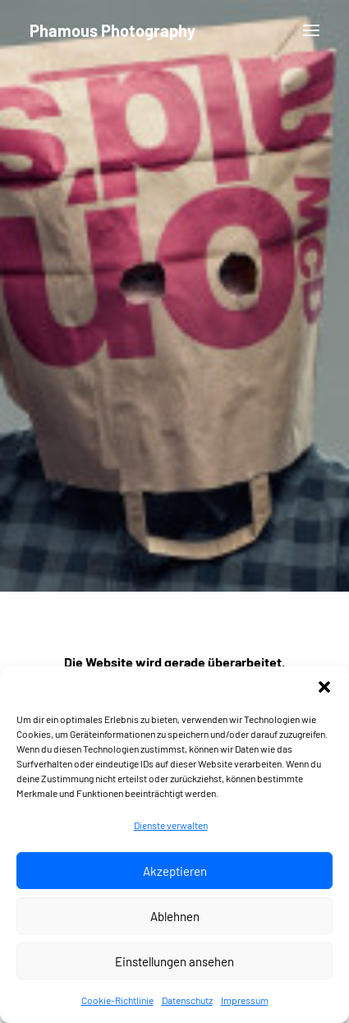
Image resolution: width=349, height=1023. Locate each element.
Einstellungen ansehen (174, 969)
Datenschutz (187, 1008)
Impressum (245, 1008)
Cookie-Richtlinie (117, 1008)
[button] (324, 695)
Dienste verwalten (171, 833)
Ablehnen (175, 924)
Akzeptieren (175, 879)
